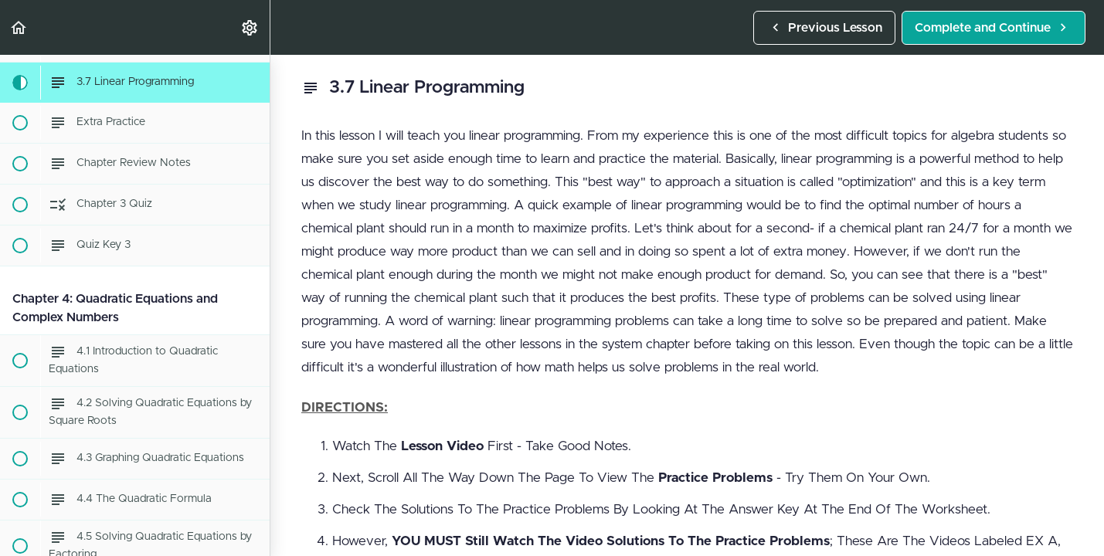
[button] (19, 27)
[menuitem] (250, 27)
